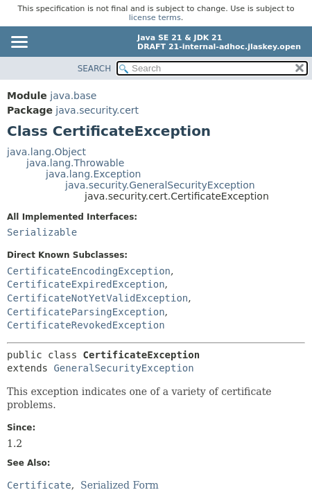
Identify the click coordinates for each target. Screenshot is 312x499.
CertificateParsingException (86, 311)
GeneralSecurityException (123, 368)
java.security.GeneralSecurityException (160, 185)
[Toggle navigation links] (19, 43)
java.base (73, 95)
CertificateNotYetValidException (97, 298)
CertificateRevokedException (86, 325)
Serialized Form (119, 485)
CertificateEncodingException (89, 271)
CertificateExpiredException (86, 284)
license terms (155, 17)
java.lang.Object (46, 151)
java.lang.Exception (93, 174)
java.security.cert (97, 110)
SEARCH (95, 68)
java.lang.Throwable (75, 162)
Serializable (42, 232)
